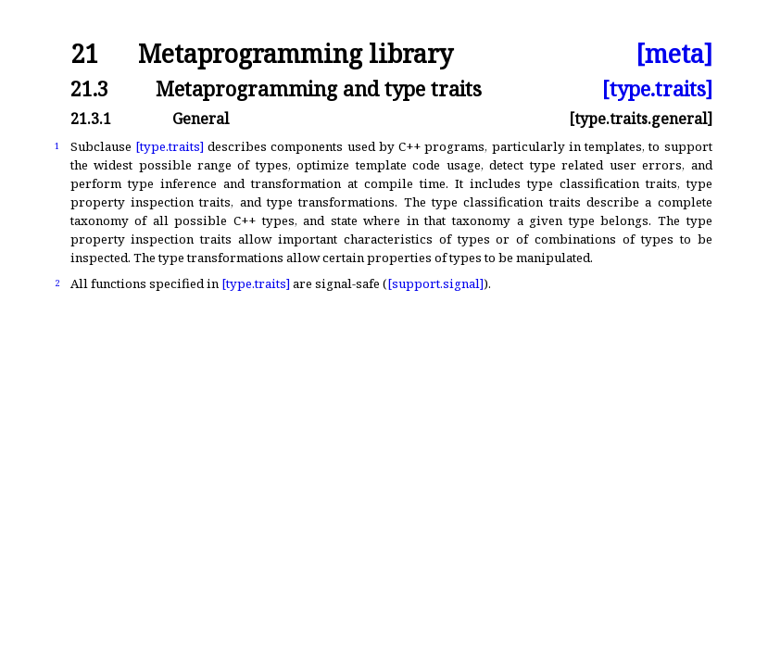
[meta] (674, 54)
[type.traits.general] (640, 118)
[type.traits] (657, 88)
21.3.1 (90, 118)
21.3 (89, 88)
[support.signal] (435, 283)
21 (84, 54)
